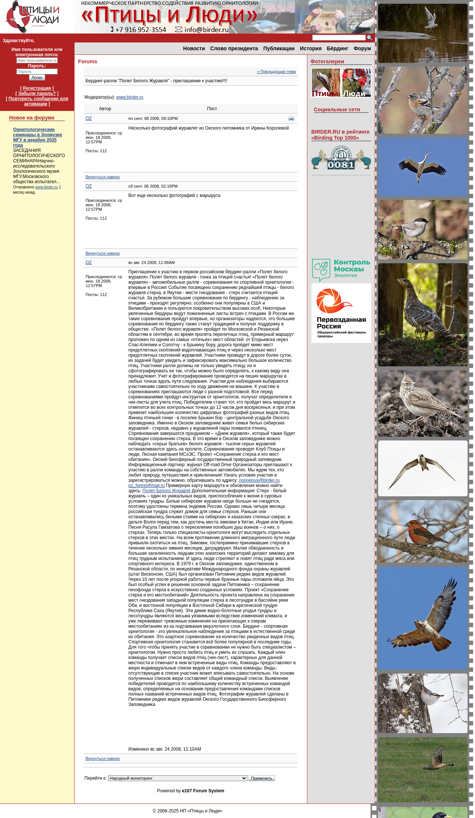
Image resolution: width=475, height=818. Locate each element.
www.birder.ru (46, 187)
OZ (89, 118)
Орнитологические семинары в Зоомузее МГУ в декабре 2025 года (37, 137)
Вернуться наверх (103, 177)
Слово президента (234, 48)
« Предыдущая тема (276, 71)
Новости (194, 48)
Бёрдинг (337, 48)
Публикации (279, 48)
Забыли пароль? (37, 93)
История (311, 48)
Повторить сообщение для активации (38, 101)
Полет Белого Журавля (166, 490)
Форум (362, 48)
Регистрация (37, 88)
